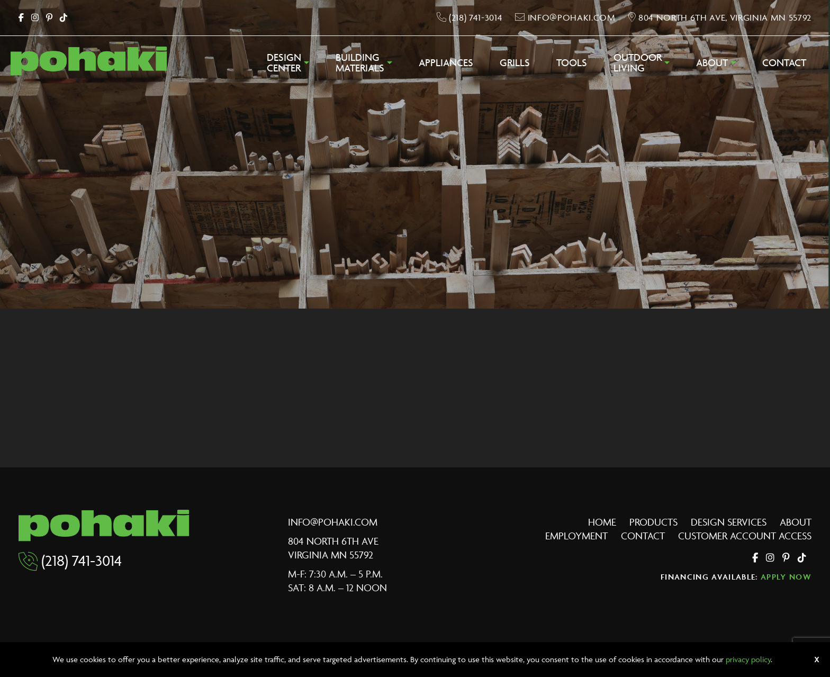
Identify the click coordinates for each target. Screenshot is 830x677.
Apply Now (786, 577)
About (712, 63)
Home (602, 522)
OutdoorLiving (638, 63)
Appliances (446, 63)
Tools (571, 63)
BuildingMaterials (360, 63)
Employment (576, 535)
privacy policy (748, 659)
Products (653, 522)
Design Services (728, 522)
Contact (784, 63)
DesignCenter (284, 63)
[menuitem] (288, 66)
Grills (515, 63)
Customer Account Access (744, 535)
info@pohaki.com (332, 522)
